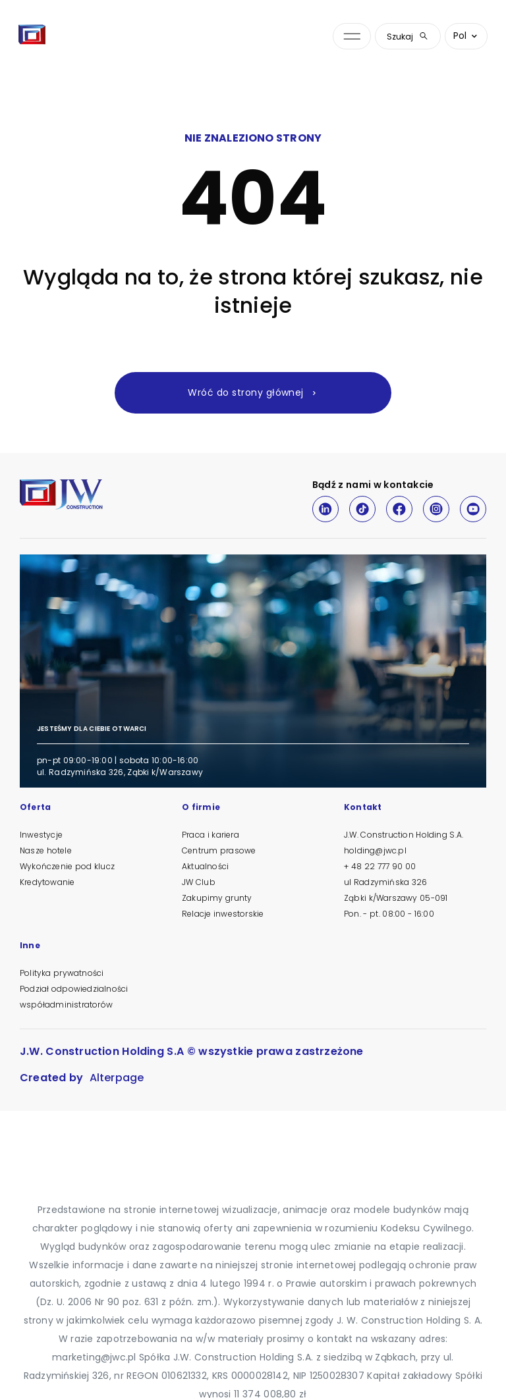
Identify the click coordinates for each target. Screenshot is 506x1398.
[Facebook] (399, 509)
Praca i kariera (210, 834)
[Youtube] (473, 509)
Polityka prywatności (61, 973)
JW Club (198, 882)
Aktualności (205, 866)
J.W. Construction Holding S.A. (403, 834)
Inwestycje (41, 834)
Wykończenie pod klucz (67, 866)
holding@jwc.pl (375, 850)
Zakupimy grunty (217, 897)
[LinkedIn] (325, 509)
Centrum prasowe (219, 850)
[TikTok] (362, 509)
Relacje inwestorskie (223, 913)
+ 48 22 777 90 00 (380, 866)
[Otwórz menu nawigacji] (352, 36)
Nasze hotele (46, 850)
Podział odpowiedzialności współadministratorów (74, 996)
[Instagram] (436, 509)
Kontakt (362, 808)
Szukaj (408, 36)
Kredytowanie (47, 882)
